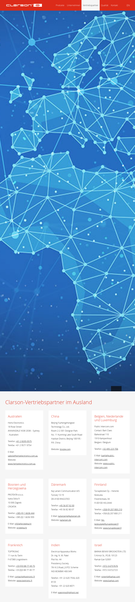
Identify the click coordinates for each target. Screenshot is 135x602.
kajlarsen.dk (65, 520)
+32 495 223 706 (110, 449)
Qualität (104, 5)
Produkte (60, 5)
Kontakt (114, 5)
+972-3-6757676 (110, 566)
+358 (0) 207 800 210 (112, 509)
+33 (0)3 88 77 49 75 (25, 566)
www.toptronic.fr (24, 580)
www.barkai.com (111, 580)
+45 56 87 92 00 (66, 505)
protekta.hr (22, 527)
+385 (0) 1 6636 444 (25, 513)
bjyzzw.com (65, 449)
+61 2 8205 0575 (24, 441)
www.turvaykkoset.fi (112, 528)
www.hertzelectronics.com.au (21, 463)
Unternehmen (73, 5)
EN (128, 5)
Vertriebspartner (90, 5)
